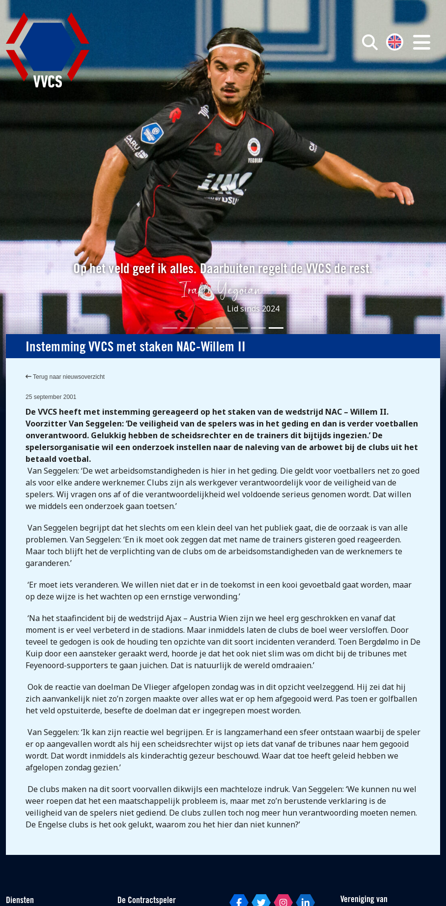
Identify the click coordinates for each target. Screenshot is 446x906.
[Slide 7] (276, 328)
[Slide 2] (187, 328)
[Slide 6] (258, 328)
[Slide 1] (170, 328)
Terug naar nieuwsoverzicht (65, 376)
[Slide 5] (240, 328)
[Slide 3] (205, 328)
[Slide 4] (223, 328)
